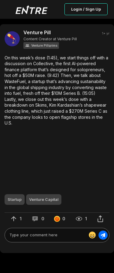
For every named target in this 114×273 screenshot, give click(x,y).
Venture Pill (37, 32)
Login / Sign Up (86, 9)
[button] (41, 45)
